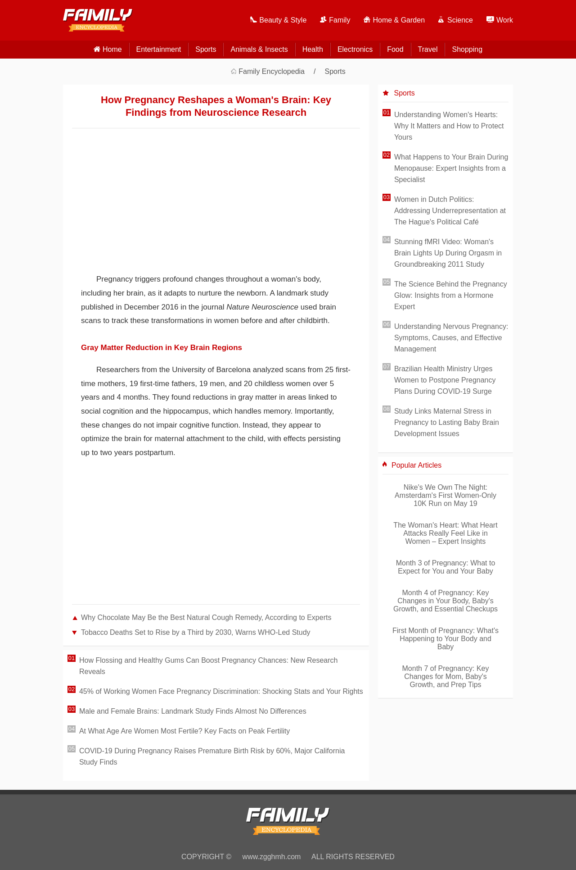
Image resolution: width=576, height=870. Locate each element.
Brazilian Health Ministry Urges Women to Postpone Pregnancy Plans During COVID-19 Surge (445, 380)
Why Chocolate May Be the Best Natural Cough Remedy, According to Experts (206, 617)
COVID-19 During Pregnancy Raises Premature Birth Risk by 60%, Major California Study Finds (212, 756)
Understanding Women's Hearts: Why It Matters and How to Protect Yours (449, 126)
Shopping (467, 49)
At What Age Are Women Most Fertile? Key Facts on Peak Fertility (184, 731)
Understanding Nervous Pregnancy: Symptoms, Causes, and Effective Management (451, 338)
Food (395, 49)
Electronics (355, 49)
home (112, 49)
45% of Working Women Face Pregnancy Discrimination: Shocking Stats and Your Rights (221, 691)
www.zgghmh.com (272, 857)
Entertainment (158, 49)
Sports (205, 49)
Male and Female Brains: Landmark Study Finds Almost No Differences (192, 711)
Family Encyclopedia (271, 71)
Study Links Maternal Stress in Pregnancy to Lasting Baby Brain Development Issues (446, 422)
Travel (428, 49)
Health (312, 49)
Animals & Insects (259, 49)
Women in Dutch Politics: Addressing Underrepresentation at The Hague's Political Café (450, 211)
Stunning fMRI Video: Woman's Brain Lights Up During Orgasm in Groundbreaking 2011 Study (448, 253)
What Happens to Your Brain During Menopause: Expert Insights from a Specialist (451, 168)
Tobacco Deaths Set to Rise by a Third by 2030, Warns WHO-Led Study (195, 632)
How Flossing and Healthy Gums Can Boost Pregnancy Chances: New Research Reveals (208, 665)
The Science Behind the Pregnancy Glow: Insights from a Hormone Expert (450, 295)
